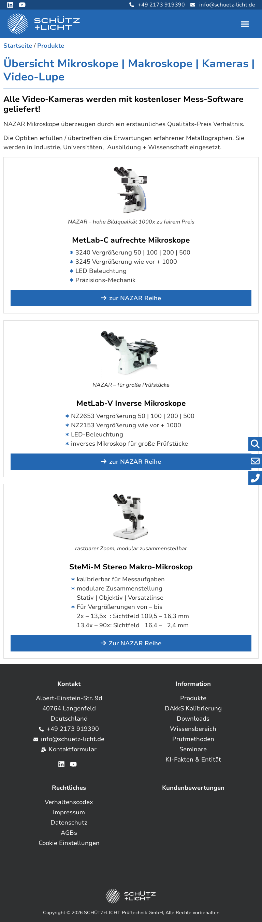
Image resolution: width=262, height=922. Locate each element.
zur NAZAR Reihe (135, 298)
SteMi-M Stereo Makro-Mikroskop (131, 567)
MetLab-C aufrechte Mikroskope (131, 240)
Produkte (50, 46)
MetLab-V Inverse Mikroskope (131, 403)
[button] (245, 23)
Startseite (17, 46)
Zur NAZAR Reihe (135, 643)
